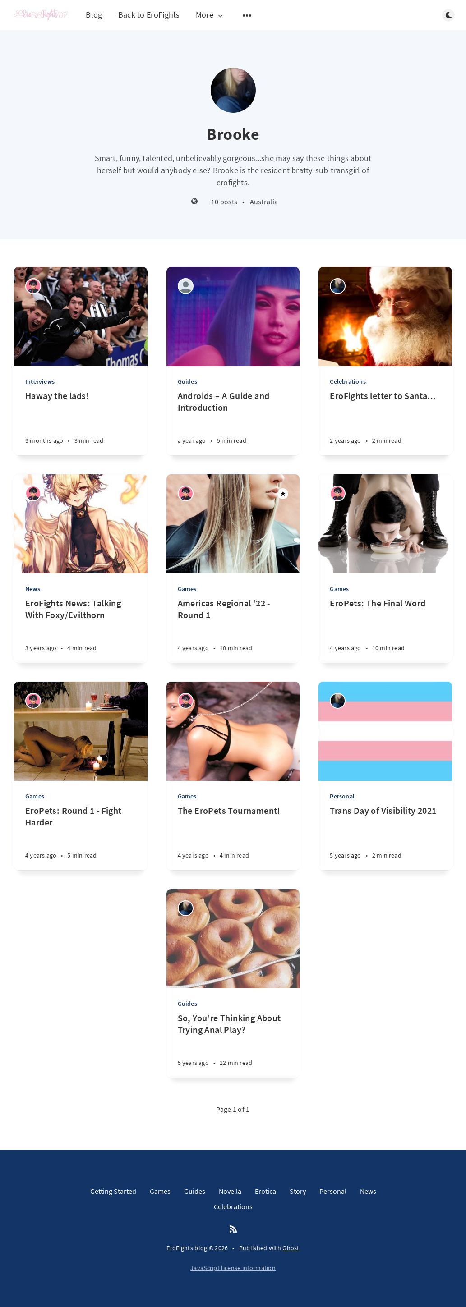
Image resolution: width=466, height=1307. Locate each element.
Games (187, 589)
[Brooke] (338, 286)
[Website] (194, 201)
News (32, 589)
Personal (342, 796)
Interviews (40, 381)
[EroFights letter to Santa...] (385, 422)
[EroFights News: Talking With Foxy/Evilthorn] (81, 630)
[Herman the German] (186, 286)
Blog (94, 14)
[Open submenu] (247, 15)
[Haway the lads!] (81, 422)
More (210, 15)
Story (298, 1191)
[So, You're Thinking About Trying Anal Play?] (233, 1045)
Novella (230, 1191)
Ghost (291, 1248)
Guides (187, 381)
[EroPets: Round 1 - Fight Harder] (81, 837)
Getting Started (113, 1191)
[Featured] (282, 493)
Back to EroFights (149, 14)
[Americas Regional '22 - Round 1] (233, 630)
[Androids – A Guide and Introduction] (233, 422)
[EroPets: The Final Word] (385, 630)
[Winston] (33, 286)
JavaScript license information (233, 1268)
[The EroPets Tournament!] (233, 837)
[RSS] (233, 1229)
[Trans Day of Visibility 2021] (385, 837)
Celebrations (347, 381)
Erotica (265, 1191)
